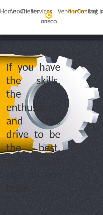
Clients (30, 11)
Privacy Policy (17, 203)
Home (8, 11)
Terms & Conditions (71, 203)
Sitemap (54, 209)
